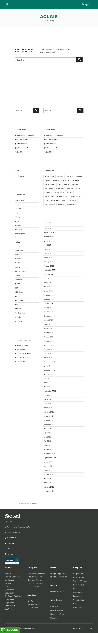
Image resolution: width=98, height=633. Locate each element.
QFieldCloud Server (58, 576)
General (17, 221)
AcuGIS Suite (19, 200)
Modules (54, 617)
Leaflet (17, 242)
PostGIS (8, 573)
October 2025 (48, 237)
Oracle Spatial (33, 586)
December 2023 (49, 295)
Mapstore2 (19, 254)
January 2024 (48, 291)
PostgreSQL (19, 279)
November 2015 (49, 424)
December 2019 (49, 362)
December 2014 (49, 454)
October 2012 (48, 479)
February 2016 (48, 412)
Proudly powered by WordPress (26, 503)
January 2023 (48, 308)
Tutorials (18, 309)
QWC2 (17, 304)
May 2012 (47, 483)
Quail (16, 296)
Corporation (78, 573)
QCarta (17, 284)
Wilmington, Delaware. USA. (17, 527)
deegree (18, 213)
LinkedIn (10, 554)
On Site (53, 585)
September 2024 (49, 270)
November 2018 (49, 370)
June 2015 (47, 437)
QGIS (16, 288)
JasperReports (20, 234)
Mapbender (19, 250)
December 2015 (49, 420)
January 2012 (48, 491)
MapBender (9, 602)
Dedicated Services (24, 353)
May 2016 (47, 399)
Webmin (18, 317)
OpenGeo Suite (20, 271)
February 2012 (48, 487)
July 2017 (46, 379)
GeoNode (18, 225)
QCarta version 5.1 (21, 148)
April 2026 (47, 228)
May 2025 (47, 249)
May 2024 (47, 283)
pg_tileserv (9, 580)
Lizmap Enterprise (35, 583)
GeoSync (31, 601)
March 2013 (47, 470)
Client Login (78, 607)
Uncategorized (20, 313)
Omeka (17, 267)
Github (9, 548)
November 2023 (49, 299)
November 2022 (49, 316)
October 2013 (48, 466)
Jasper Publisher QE (35, 604)
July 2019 (46, 366)
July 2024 (47, 278)
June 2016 (47, 395)
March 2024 (47, 287)
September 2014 (49, 458)
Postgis (17, 275)
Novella (17, 263)
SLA (75, 588)
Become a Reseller (23, 357)
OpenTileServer (57, 610)
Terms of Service (80, 581)
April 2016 (47, 403)
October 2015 (48, 428)
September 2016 (49, 391)
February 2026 (48, 233)
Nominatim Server (58, 614)
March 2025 (47, 258)
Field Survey (32, 607)
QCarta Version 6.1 (21, 144)
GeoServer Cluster (35, 576)
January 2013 (48, 474)
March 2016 (47, 408)
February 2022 (48, 328)
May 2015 (47, 441)
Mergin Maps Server (58, 573)
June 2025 (47, 245)
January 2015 (48, 449)
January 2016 (48, 416)
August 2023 (48, 303)
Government (78, 592)
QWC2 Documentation (23, 139)
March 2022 (47, 324)
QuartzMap (19, 300)
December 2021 (49, 333)
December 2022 (49, 312)
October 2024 (48, 266)
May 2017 (47, 383)
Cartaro (17, 204)
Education (77, 596)
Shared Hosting (22, 345)
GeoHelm (54, 606)
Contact (90, 628)
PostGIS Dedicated (12, 576)
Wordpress (19, 321)
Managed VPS (22, 349)
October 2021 (48, 337)
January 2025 (48, 262)
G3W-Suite (9, 599)
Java (16, 238)
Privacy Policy (79, 584)
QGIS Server (20, 176)
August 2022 (48, 320)
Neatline (18, 259)
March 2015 (47, 445)
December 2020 (49, 341)
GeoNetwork (10, 605)
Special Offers (22, 361)
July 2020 (47, 353)
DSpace (17, 217)
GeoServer (18, 229)
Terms (74, 628)
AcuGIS (49, 16)
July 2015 (46, 433)
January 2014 (48, 462)
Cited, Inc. (9, 521)
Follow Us (10, 543)
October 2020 (48, 345)
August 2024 (48, 274)
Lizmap (17, 246)
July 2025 (47, 241)
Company (18, 209)
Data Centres (78, 577)
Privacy (82, 628)
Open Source (78, 599)
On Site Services (57, 591)
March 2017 (47, 387)
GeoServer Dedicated (14, 596)
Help (75, 603)
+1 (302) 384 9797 (14, 532)
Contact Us (11, 538)
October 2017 (48, 374)
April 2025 (47, 253)
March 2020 (47, 358)
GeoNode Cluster (34, 580)
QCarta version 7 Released (24, 135)
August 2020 (48, 349)
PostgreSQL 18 (20, 152)
